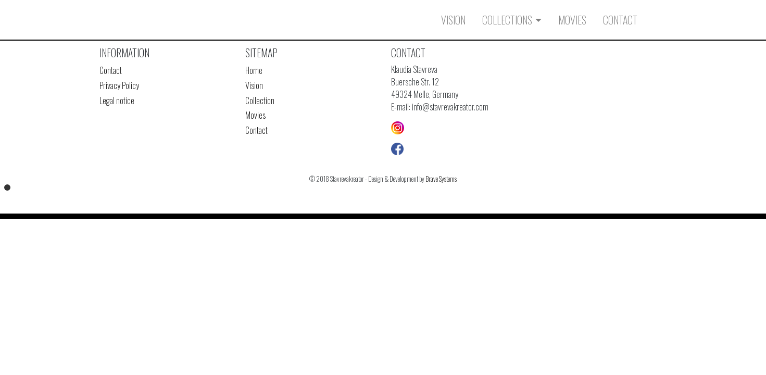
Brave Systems (441, 179)
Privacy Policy (119, 85)
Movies (572, 20)
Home (253, 70)
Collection (259, 100)
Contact (620, 20)
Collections (507, 20)
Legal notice (116, 100)
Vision (453, 20)
